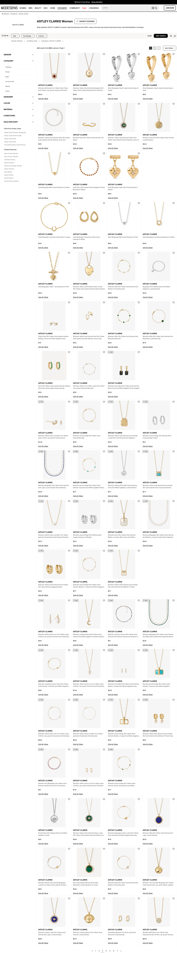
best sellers (169, 48)
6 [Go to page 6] (113, 951)
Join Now (170, 8)
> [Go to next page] (120, 951)
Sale (14, 36)
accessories (9, 81)
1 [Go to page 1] (95, 951)
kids (46, 8)
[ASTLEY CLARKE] (18, 25)
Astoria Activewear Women (13, 166)
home (52, 8)
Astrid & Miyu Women (11, 181)
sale (84, 8)
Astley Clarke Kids (10, 142)
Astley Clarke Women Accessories (15, 132)
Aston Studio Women (11, 153)
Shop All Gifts (97, 2)
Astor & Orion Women (11, 156)
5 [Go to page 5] (110, 951)
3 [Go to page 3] (102, 951)
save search (161, 36)
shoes (7, 72)
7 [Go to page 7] (117, 951)
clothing (8, 67)
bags (7, 77)
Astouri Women (9, 169)
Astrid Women (9, 178)
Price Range (27, 36)
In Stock (41, 36)
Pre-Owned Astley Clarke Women (15, 145)
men (30, 8)
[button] (5, 36)
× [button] (24, 41)
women (23, 8)
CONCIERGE (94, 8)
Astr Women (8, 172)
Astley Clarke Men (10, 139)
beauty (38, 8)
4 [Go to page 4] (106, 951)
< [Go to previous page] (92, 951)
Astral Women (9, 175)
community (74, 8)
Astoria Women (9, 163)
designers (62, 8)
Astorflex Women (9, 160)
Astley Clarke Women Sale (12, 135)
